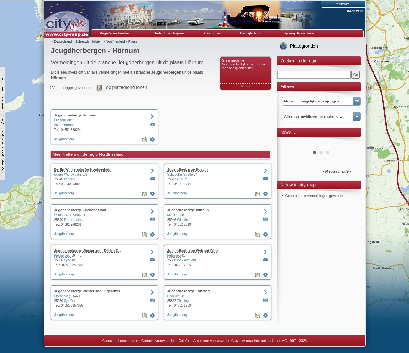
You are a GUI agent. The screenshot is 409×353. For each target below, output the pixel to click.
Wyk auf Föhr (186, 260)
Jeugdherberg (64, 139)
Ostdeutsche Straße (68, 215)
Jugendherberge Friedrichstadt (80, 210)
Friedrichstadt (73, 220)
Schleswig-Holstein (88, 41)
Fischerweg (62, 255)
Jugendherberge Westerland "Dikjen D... (87, 250)
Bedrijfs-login (251, 33)
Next (352, 142)
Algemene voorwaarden (211, 340)
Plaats (132, 41)
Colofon (185, 340)
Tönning (183, 301)
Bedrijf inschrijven (169, 33)
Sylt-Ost (69, 260)
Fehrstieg (174, 255)
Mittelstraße (175, 215)
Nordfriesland (115, 41)
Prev (290, 142)
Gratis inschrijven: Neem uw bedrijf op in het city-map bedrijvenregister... (243, 64)
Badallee (173, 296)
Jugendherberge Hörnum (75, 115)
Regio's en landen (114, 33)
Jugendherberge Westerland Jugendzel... (88, 291)
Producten (211, 33)
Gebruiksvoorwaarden (158, 340)
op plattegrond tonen (126, 87)
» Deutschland (61, 41)
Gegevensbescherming (120, 340)
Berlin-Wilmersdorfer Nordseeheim (83, 169)
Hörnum (69, 125)
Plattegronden (304, 46)
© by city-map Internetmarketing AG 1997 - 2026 (269, 340)
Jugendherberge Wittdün (188, 210)
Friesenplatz (63, 120)
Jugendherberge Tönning (188, 291)
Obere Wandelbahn (68, 174)
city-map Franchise (298, 33)
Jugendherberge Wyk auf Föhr (192, 250)
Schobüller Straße (180, 174)
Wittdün (69, 179)
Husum (182, 179)
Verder (245, 86)
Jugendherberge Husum (187, 169)
